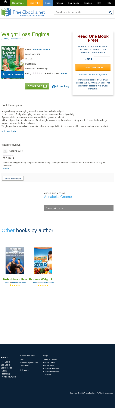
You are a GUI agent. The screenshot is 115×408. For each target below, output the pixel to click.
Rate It (64, 73)
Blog (99, 3)
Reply (6, 168)
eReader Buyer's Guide (29, 363)
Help (108, 3)
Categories (18, 3)
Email (88, 58)
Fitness (6, 283)
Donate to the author (55, 208)
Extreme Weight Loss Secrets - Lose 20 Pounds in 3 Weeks (43, 279)
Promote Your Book (8, 377)
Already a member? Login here (93, 74)
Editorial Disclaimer (51, 372)
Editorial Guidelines (51, 369)
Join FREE (35, 3)
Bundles (88, 3)
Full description (9, 131)
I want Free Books (94, 67)
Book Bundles (6, 368)
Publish (59, 3)
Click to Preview (15, 74)
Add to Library (60, 86)
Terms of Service (50, 360)
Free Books (5, 362)
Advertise (47, 375)
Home (22, 360)
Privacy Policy (49, 363)
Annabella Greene (41, 49)
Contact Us (24, 366)
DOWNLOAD (37, 86)
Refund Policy (48, 366)
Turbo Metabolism (15, 279)
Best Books (73, 3)
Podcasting (5, 374)
